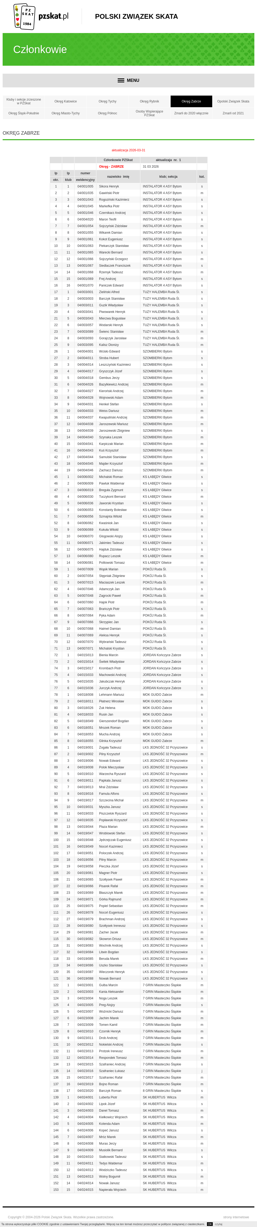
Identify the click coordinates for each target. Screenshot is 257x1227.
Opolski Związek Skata (233, 101)
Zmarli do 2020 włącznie (191, 113)
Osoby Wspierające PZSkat (149, 113)
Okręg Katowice (66, 101)
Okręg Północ (107, 113)
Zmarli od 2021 (233, 113)
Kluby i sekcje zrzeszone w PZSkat (23, 101)
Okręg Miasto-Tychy (66, 113)
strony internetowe (236, 1217)
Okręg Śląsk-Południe (23, 113)
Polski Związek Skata (136, 16)
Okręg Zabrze (191, 101)
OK (210, 1224)
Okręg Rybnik (149, 101)
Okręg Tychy (107, 101)
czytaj (218, 1224)
